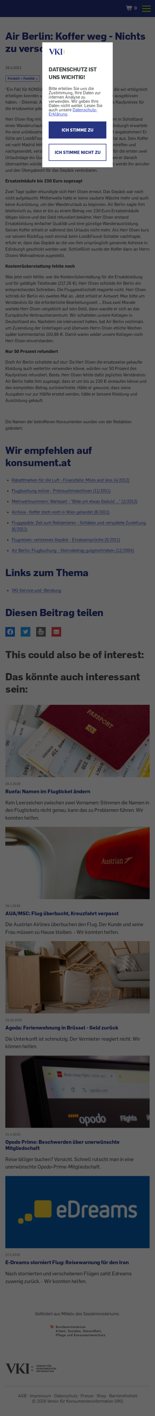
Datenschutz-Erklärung (73, 112)
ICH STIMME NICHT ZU (77, 152)
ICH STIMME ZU (77, 130)
